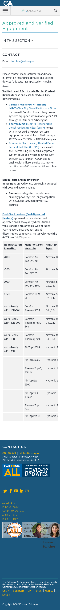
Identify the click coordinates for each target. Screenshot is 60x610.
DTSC (39, 590)
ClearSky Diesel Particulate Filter (37, 108)
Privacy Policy (11, 506)
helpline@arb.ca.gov (22, 61)
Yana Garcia (32, 535)
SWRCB (6, 594)
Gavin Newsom (15, 532)
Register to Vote (12, 518)
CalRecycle (18, 590)
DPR (30, 590)
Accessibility (10, 502)
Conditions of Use (13, 510)
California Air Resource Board (31, 10)
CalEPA (5, 590)
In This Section (16, 41)
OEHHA (49, 590)
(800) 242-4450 (9, 453)
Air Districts (9, 514)
